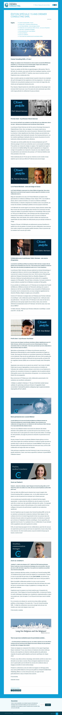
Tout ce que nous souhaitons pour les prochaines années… (31, 36)
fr (54, 4)
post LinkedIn (36, 576)
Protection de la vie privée (18, 713)
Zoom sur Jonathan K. (23, 34)
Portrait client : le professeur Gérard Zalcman (28, 24)
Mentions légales (8, 713)
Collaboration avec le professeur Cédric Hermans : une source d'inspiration (34, 27)
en (53, 4)
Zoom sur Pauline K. (23, 32)
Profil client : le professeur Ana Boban (27, 29)
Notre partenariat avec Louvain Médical (27, 31)
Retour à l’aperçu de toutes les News (42, 5)
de (56, 4)
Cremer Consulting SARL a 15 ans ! (26, 22)
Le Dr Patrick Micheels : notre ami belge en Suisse (29, 26)
